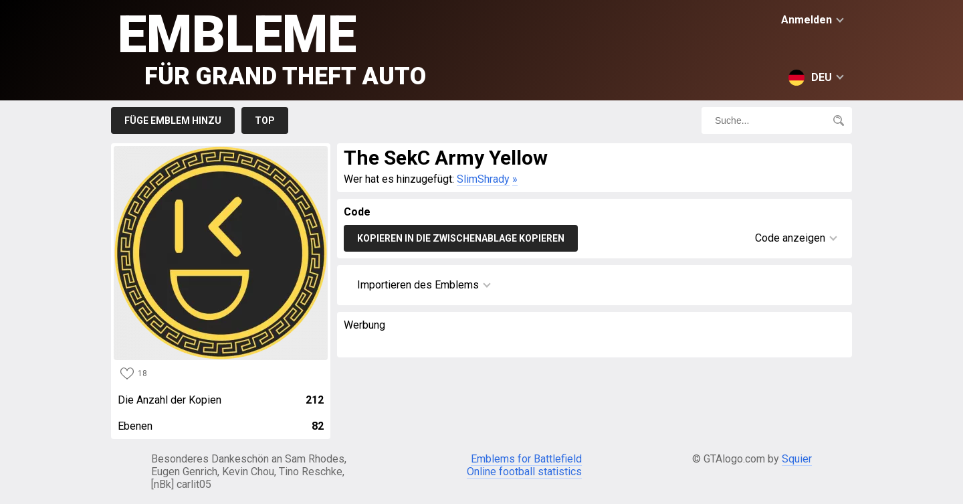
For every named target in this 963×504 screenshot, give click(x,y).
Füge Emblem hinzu (172, 120)
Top (265, 120)
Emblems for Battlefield (526, 458)
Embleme (272, 47)
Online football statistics (524, 471)
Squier (797, 458)
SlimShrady (483, 179)
